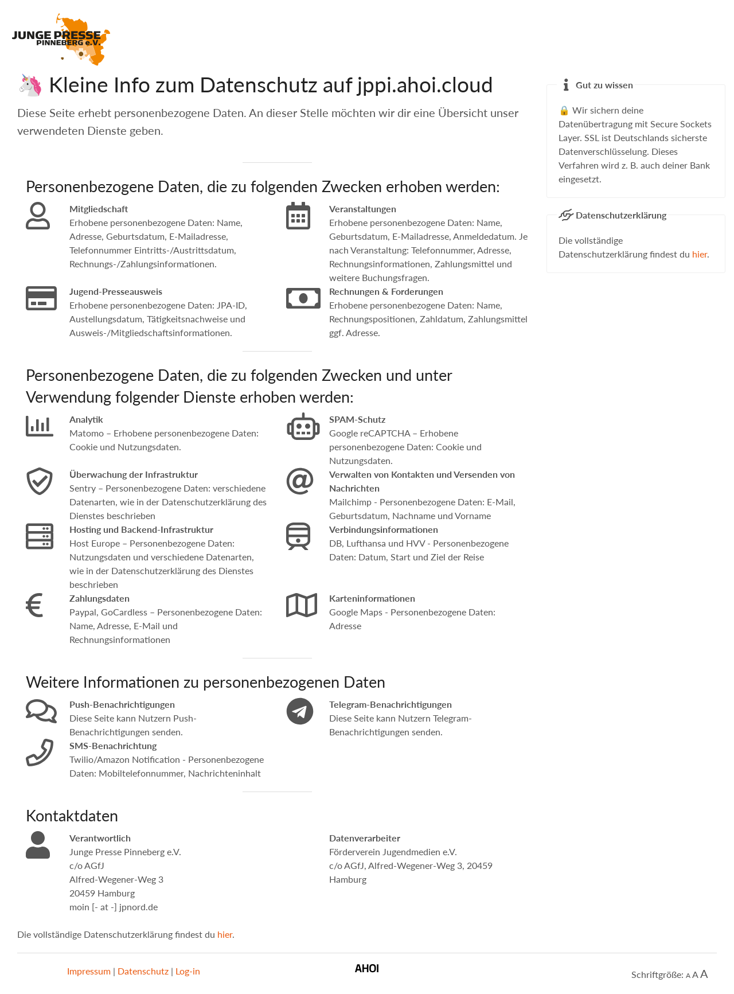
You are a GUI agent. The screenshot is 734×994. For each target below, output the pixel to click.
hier (224, 934)
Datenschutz (143, 970)
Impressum (89, 970)
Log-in (187, 970)
